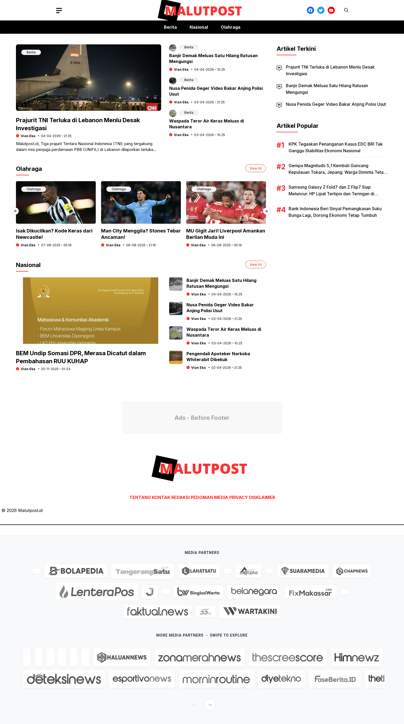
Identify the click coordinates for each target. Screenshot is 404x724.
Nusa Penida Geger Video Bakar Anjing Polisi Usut (336, 104)
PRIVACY (238, 497)
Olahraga (230, 27)
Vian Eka (28, 136)
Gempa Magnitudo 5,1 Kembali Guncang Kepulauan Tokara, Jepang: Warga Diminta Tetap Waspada (337, 172)
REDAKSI (180, 497)
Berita (170, 27)
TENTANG (140, 497)
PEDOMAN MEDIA (209, 497)
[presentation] (15, 211)
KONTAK (161, 497)
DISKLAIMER (262, 497)
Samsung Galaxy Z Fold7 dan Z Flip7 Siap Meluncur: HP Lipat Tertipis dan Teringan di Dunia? (331, 193)
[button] (346, 10)
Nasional (199, 27)
